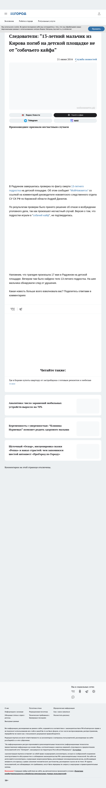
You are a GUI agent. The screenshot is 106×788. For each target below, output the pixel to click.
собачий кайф (41, 215)
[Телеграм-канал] (30, 121)
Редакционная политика (38, 712)
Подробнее (77, 750)
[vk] (12, 309)
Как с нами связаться (62, 712)
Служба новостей (86, 59)
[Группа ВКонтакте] (73, 691)
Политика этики (35, 708)
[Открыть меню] (5, 13)
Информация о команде (14, 712)
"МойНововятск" (79, 190)
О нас (7, 708)
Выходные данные (12, 721)
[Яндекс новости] (30, 115)
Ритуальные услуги (46, 21)
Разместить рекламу (61, 715)
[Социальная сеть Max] (75, 121)
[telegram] (21, 309)
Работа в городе (26, 21)
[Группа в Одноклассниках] (79, 691)
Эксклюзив (9, 21)
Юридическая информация (64, 708)
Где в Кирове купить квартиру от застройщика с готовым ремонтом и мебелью (53, 382)
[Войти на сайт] (99, 13)
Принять (96, 29)
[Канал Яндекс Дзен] (75, 115)
